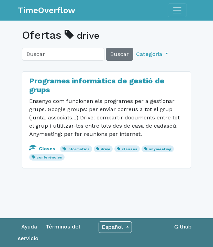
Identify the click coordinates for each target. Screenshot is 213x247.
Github (183, 226)
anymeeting (160, 149)
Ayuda (29, 226)
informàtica (78, 149)
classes (129, 149)
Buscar (119, 54)
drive (105, 149)
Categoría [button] (150, 54)
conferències (49, 157)
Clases (43, 148)
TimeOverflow (46, 10)
